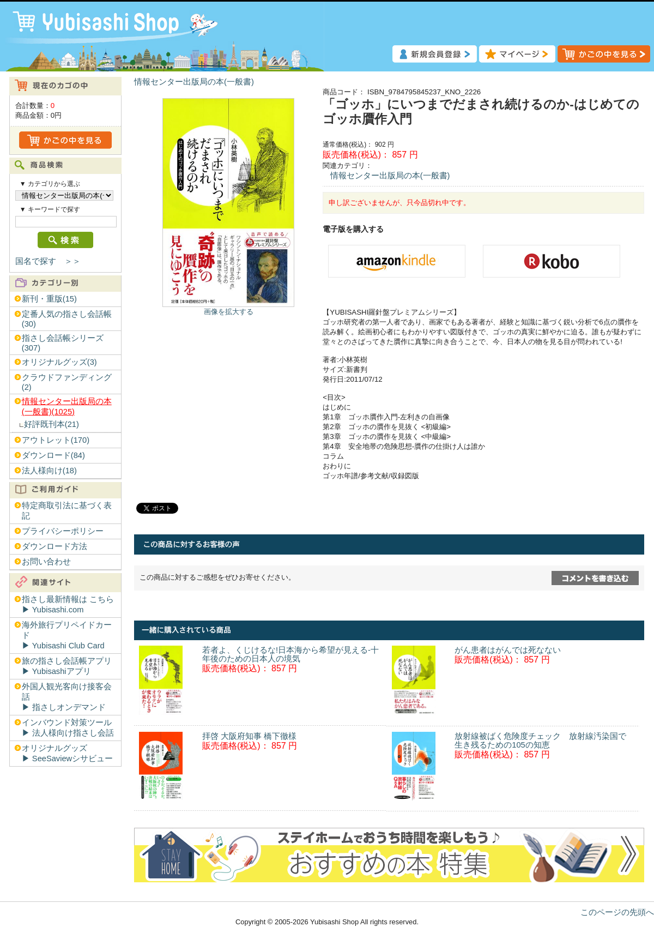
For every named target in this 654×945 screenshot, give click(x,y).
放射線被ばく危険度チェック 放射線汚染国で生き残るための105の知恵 (540, 740)
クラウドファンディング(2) (67, 382)
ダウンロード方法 (54, 546)
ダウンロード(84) (53, 455)
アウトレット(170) (55, 440)
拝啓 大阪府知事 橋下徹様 (249, 736)
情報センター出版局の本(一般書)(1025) (67, 406)
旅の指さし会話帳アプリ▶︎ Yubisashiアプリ (67, 666)
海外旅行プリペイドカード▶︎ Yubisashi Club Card (67, 635)
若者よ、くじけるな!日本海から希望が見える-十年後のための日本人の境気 (290, 654)
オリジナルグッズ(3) (59, 362)
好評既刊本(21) (51, 424)
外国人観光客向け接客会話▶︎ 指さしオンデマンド (67, 697)
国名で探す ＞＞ (48, 261)
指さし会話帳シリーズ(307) (63, 343)
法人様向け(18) (49, 470)
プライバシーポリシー (63, 531)
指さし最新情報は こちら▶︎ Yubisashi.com (68, 604)
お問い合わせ (46, 561)
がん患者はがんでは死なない (508, 650)
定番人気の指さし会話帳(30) (67, 319)
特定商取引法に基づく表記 (67, 510)
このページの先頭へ (617, 912)
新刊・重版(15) (49, 298)
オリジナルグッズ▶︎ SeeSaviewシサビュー (67, 753)
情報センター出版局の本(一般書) (194, 81)
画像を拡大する (228, 312)
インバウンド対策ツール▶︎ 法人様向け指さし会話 (68, 727)
